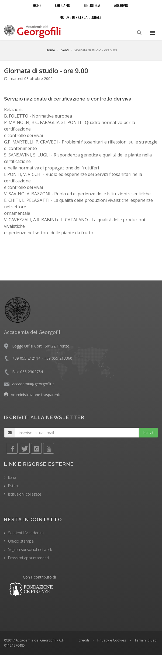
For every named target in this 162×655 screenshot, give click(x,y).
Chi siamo (62, 6)
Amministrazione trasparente (36, 394)
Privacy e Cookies (111, 640)
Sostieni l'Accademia (26, 532)
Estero (13, 485)
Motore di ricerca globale (80, 17)
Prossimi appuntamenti (28, 557)
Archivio (121, 6)
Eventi (64, 50)
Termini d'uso (146, 640)
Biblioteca (92, 6)
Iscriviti (148, 432)
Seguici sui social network (30, 549)
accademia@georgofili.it (33, 383)
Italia (12, 477)
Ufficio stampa (21, 541)
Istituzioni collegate (24, 494)
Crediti (83, 640)
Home (37, 6)
